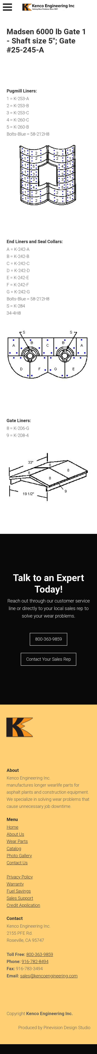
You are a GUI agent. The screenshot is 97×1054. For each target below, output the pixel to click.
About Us (15, 834)
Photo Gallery (19, 855)
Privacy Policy (20, 877)
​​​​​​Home (12, 827)
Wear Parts (17, 841)
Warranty (15, 884)
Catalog (14, 848)
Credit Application (23, 905)
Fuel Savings (19, 891)
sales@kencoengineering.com (49, 975)
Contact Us (17, 862)
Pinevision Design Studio (66, 1027)
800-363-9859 (39, 954)
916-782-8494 (35, 961)
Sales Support (20, 898)
